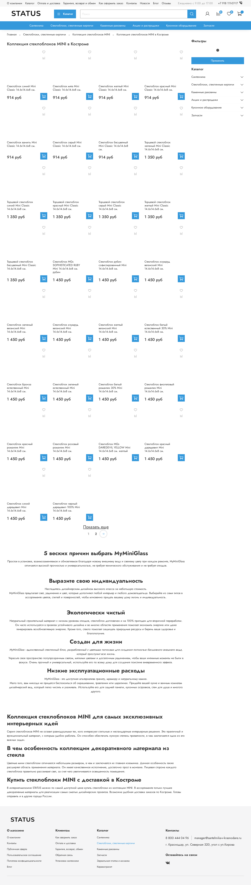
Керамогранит (104, 866)
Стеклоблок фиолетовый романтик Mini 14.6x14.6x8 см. (159, 387)
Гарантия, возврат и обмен (79, 3)
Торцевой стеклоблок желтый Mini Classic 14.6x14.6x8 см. (157, 205)
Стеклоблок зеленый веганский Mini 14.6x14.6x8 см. (20, 328)
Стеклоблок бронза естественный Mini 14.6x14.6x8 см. (19, 387)
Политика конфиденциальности (24, 861)
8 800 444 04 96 (177, 838)
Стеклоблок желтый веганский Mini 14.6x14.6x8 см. (111, 328)
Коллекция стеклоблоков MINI (91, 34)
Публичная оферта (17, 849)
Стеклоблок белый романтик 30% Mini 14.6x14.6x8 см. (110, 387)
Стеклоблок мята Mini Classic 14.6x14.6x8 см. (67, 88)
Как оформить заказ (111, 3)
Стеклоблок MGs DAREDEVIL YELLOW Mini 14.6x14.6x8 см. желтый (114, 447)
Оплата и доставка (48, 3)
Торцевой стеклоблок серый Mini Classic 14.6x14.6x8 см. (112, 205)
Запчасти (208, 26)
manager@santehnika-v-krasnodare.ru (217, 838)
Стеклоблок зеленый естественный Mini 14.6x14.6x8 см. (66, 387)
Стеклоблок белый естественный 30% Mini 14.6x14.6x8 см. (158, 328)
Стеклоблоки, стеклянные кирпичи (72, 26)
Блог (156, 3)
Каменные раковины (113, 26)
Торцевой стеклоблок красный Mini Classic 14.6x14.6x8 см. (66, 205)
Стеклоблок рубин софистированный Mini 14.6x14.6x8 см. (113, 265)
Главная (12, 34)
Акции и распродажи (146, 26)
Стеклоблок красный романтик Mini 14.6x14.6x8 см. (20, 447)
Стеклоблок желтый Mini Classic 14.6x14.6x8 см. (114, 88)
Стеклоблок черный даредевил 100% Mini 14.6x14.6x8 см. (66, 507)
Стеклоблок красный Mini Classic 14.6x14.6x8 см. (160, 88)
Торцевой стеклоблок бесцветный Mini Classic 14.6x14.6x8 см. (21, 265)
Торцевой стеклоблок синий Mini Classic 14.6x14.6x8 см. (20, 205)
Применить (217, 61)
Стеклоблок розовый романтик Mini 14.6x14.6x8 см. (66, 447)
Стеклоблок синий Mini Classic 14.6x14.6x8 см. (21, 88)
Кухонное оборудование (181, 26)
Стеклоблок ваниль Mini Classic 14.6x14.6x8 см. (22, 144)
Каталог (29, 3)
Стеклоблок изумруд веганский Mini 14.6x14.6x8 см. (157, 265)
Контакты (131, 3)
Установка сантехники (67, 861)
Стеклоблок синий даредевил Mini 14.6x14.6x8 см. (18, 507)
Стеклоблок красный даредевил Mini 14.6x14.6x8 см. (157, 447)
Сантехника (36, 26)
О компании (14, 3)
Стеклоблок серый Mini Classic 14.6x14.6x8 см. (67, 144)
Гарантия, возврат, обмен (69, 849)
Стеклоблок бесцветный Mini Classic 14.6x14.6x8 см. (113, 145)
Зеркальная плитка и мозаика (113, 861)
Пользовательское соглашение (24, 855)
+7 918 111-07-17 (231, 3)
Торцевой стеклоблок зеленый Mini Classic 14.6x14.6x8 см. (157, 145)
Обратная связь (64, 855)
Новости (145, 3)
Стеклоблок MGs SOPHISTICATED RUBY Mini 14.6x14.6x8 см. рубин (66, 267)
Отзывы (166, 3)
